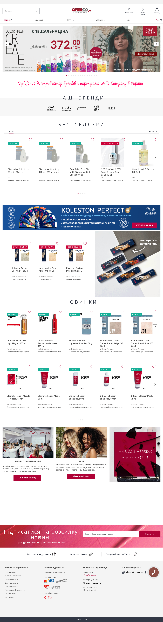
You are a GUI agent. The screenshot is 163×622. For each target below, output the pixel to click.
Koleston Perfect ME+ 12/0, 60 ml (47, 327)
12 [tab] (91, 75)
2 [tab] (68, 75)
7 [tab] (80, 75)
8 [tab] (82, 75)
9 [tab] (84, 75)
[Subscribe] (149, 558)
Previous (6, 44)
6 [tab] (78, 75)
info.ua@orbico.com (90, 599)
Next (156, 44)
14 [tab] (96, 75)
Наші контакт (10, 618)
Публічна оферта (11, 603)
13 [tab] (94, 75)
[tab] (15, 131)
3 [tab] (71, 75)
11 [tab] (89, 75)
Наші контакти (93, 607)
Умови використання (13, 600)
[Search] (37, 11)
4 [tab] (73, 75)
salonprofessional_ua (132, 517)
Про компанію (10, 596)
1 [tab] (66, 75)
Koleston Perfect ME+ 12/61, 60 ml (74, 327)
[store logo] (81, 10)
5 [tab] (75, 75)
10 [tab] (87, 75)
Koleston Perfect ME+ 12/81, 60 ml (20, 327)
